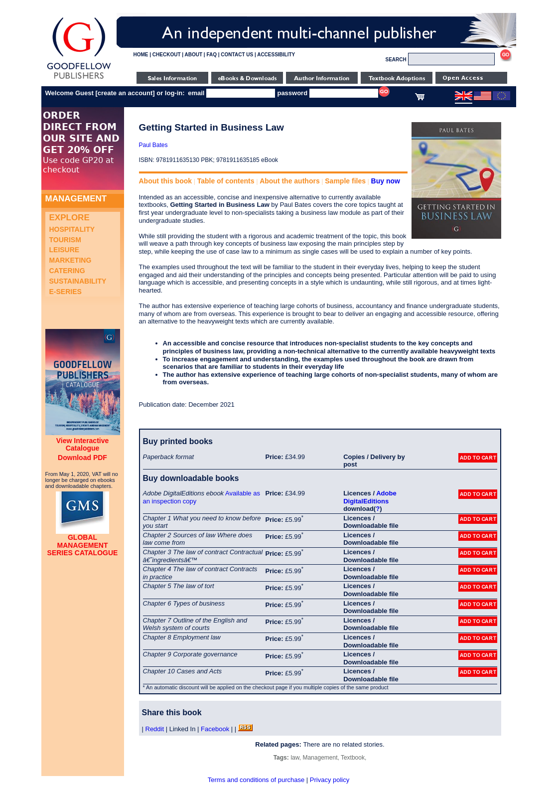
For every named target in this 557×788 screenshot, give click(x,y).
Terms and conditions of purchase (256, 780)
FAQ (211, 54)
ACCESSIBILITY (276, 54)
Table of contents (226, 181)
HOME (141, 54)
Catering (67, 271)
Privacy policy (329, 780)
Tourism (65, 240)
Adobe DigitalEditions (369, 497)
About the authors (290, 181)
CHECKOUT (166, 54)
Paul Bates (153, 145)
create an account (125, 93)
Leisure (64, 250)
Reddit (154, 729)
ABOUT (194, 54)
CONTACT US (237, 54)
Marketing (70, 260)
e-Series (65, 292)
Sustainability (78, 281)
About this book (165, 181)
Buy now (385, 181)
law (294, 757)
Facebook (215, 729)
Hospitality (72, 229)
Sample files (345, 181)
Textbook (353, 757)
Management (319, 757)
